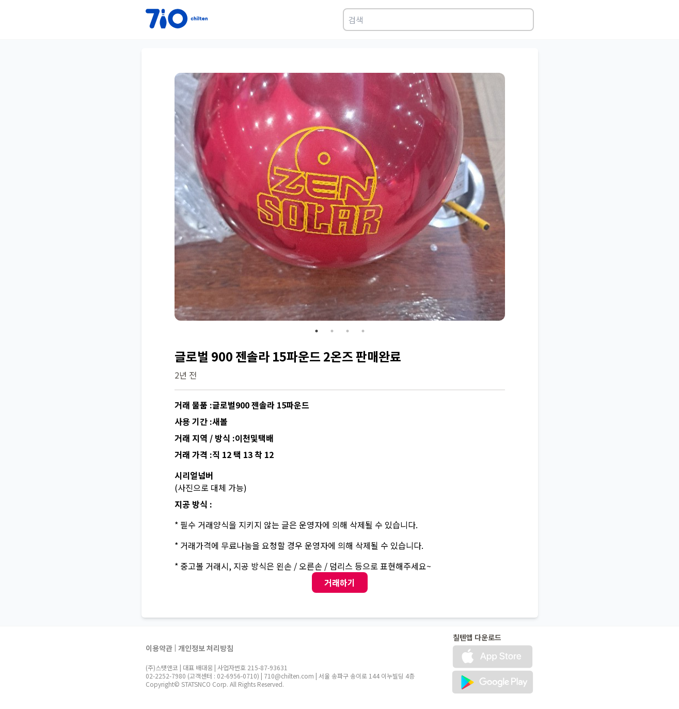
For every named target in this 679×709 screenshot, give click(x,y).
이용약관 (159, 648)
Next (513, 198)
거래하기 (339, 582)
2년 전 (186, 375)
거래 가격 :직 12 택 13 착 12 (224, 454)
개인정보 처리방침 (205, 648)
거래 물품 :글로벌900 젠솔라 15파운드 (242, 405)
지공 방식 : (193, 504)
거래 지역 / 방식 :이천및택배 (224, 438)
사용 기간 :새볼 (201, 421)
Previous (167, 198)
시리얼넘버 (194, 475)
